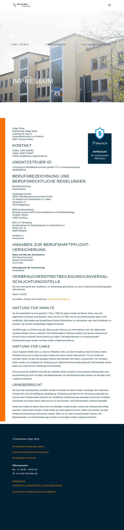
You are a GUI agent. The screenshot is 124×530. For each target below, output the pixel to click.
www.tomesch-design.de (58, 299)
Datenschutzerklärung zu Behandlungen (37, 486)
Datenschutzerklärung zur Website (34, 492)
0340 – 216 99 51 (20, 44)
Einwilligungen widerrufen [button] (24, 458)
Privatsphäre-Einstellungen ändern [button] (28, 446)
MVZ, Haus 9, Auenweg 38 (96, 45)
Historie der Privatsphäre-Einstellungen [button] (30, 452)
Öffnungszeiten (56, 45)
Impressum (18, 481)
